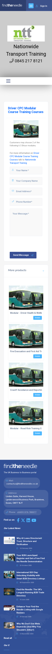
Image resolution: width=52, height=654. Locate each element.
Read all (10, 638)
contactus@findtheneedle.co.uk (22, 484)
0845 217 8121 (26, 60)
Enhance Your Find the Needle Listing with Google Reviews (30, 609)
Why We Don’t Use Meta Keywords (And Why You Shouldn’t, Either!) (29, 626)
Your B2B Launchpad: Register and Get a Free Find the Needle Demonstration (31, 558)
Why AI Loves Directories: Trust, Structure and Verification (29, 541)
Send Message (23, 255)
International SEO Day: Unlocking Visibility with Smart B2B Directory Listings (31, 575)
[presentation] (30, 243)
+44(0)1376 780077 (26, 512)
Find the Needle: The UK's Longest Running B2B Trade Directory (30, 592)
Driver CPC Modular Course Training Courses (24, 156)
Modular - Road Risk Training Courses (29, 428)
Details (37, 318)
